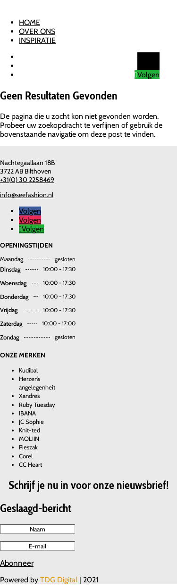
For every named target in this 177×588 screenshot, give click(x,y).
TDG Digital (58, 579)
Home (29, 22)
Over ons (37, 31)
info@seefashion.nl (26, 194)
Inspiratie (37, 40)
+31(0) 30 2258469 (27, 179)
